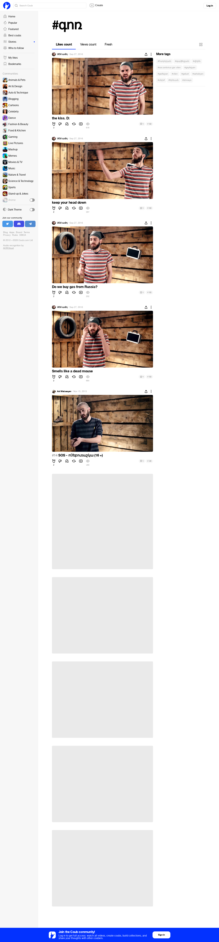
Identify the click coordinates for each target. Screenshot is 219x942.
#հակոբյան (164, 61)
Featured (10, 29)
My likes (10, 58)
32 (149, 123)
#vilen (175, 73)
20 (149, 460)
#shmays (186, 80)
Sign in (161, 934)
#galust (185, 73)
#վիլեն (197, 61)
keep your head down (69, 202)
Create (96, 5)
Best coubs (12, 35)
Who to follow (13, 48)
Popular (10, 23)
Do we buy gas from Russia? (74, 287)
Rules (15, 235)
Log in (210, 5)
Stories (19, 42)
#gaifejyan (163, 73)
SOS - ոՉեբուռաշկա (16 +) (80, 455)
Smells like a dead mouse (72, 371)
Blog (5, 232)
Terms (27, 232)
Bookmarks (12, 64)
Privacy (7, 235)
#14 (54, 455)
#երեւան (173, 80)
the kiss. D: (61, 118)
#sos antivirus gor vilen (169, 67)
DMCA (22, 235)
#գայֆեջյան (182, 61)
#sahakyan (197, 73)
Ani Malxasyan (64, 391)
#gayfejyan (189, 67)
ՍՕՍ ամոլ (62, 54)
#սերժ (161, 80)
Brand (19, 232)
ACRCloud (8, 248)
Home (9, 16)
